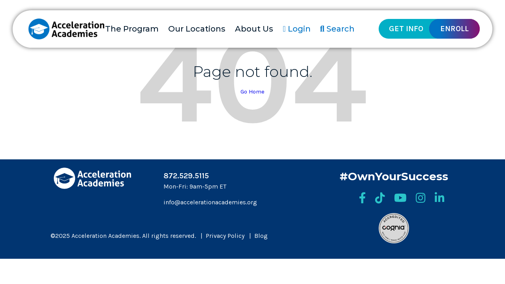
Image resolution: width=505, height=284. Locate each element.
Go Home (252, 91)
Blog (261, 235)
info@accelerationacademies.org (210, 202)
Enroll (454, 28)
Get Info (406, 28)
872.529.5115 (186, 175)
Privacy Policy (225, 235)
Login (296, 29)
